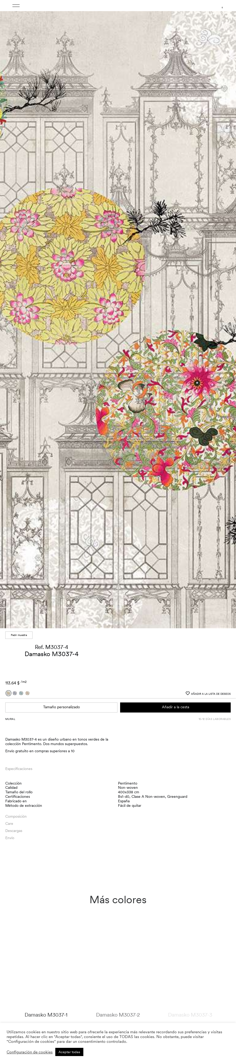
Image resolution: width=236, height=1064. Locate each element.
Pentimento (127, 783)
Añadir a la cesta (175, 707)
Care (9, 823)
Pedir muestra (19, 634)
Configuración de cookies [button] (30, 1052)
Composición (16, 816)
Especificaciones (18, 769)
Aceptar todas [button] (69, 1052)
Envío (9, 838)
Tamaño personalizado (61, 707)
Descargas (13, 831)
